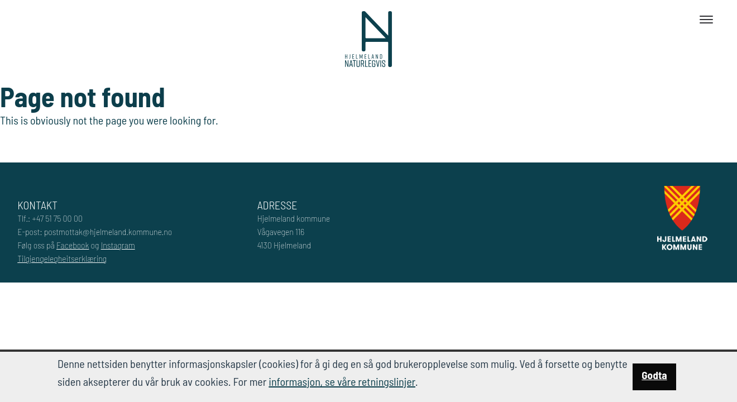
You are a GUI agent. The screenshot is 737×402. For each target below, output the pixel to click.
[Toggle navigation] (706, 19)
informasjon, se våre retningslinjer (342, 381)
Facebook (72, 245)
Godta (654, 374)
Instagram (118, 245)
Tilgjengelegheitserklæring (62, 258)
